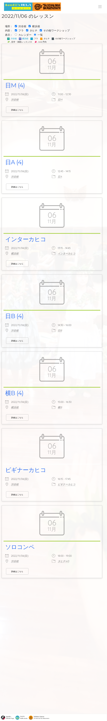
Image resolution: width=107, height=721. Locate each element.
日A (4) (14, 162)
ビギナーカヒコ (25, 470)
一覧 (40, 34)
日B (60, 330)
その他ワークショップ (56, 30)
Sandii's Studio (24, 717)
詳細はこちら (17, 110)
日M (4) (15, 85)
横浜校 (36, 26)
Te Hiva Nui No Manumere (41, 717)
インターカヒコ (25, 239)
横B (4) (14, 393)
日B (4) (14, 316)
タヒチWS (63, 561)
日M (60, 99)
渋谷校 (22, 26)
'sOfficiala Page (10, 717)
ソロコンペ (19, 547)
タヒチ (34, 30)
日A (60, 176)
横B (60, 407)
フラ (21, 30)
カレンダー (25, 34)
